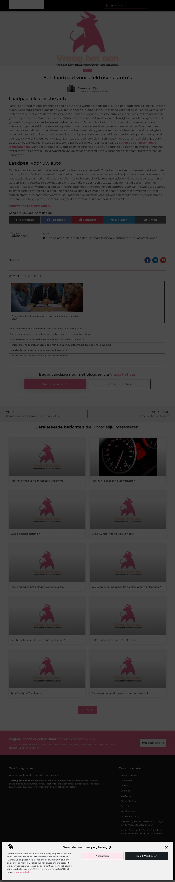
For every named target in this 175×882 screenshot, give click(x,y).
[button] (166, 847)
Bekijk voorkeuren (146, 856)
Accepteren (102, 856)
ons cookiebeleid (20, 872)
